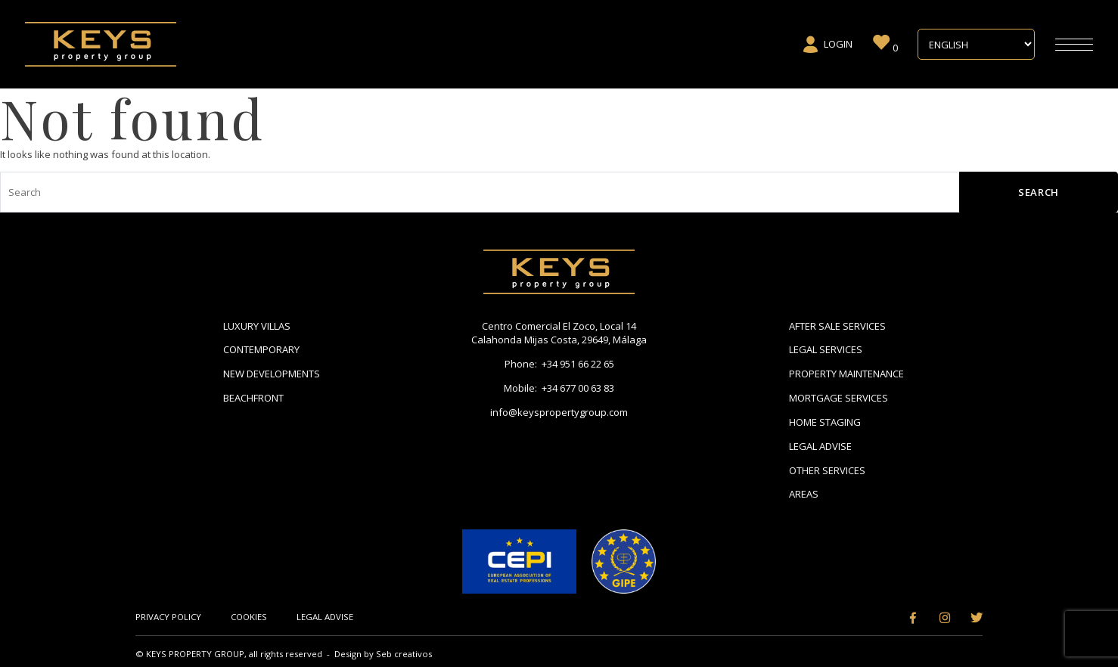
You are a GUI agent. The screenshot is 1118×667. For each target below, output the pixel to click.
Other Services (827, 470)
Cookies (249, 616)
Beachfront (253, 398)
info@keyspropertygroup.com (559, 412)
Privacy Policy (168, 616)
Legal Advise (820, 446)
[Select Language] (976, 44)
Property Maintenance (846, 373)
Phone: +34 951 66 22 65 (559, 364)
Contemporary (261, 349)
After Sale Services (837, 326)
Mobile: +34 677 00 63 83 (559, 388)
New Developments (271, 373)
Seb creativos (404, 653)
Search (1038, 192)
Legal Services (825, 349)
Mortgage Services (838, 398)
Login (827, 45)
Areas (803, 494)
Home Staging (825, 422)
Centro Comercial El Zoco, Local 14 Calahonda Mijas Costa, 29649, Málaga (559, 333)
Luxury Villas (256, 326)
